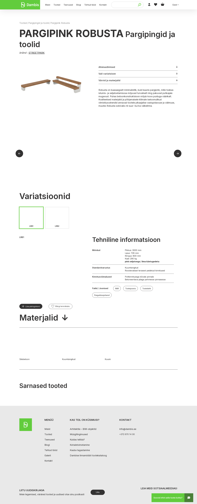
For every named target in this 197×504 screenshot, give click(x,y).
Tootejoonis (130, 288)
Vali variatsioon (107, 73)
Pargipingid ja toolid (38, 23)
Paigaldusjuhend (102, 295)
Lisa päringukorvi (33, 306)
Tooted (23, 23)
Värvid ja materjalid (109, 80)
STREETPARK (37, 52)
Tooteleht (146, 288)
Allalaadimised (106, 67)
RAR (117, 288)
